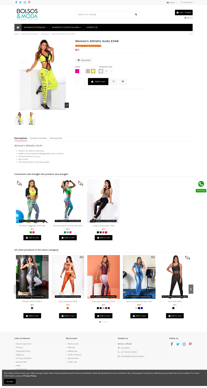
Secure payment (23, 344)
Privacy (19, 347)
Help (18, 365)
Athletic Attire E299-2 (32, 301)
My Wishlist (73, 358)
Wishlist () (187, 2)
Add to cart (98, 81)
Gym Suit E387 (175, 301)
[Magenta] (103, 232)
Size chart (84, 60)
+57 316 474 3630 (129, 352)
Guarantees (21, 362)
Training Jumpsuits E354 (103, 301)
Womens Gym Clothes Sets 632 (68, 225)
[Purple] (109, 308)
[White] (109, 232)
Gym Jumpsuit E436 (68, 301)
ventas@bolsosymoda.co (132, 356)
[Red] (106, 232)
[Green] (31, 232)
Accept (10, 381)
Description (20, 138)
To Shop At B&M (23, 358)
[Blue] (142, 308)
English (172, 2)
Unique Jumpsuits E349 (103, 225)
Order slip (72, 362)
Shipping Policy (23, 351)
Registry (20, 355)
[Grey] (103, 308)
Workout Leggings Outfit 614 (32, 225)
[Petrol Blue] (101, 308)
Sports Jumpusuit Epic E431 (139, 301)
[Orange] (68, 308)
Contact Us (21, 369)
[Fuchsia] (33, 232)
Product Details (38, 138)
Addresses (72, 351)
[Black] (98, 232)
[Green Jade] (68, 232)
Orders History (74, 355)
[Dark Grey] (101, 232)
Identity (71, 347)
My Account (73, 344)
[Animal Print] (136, 308)
